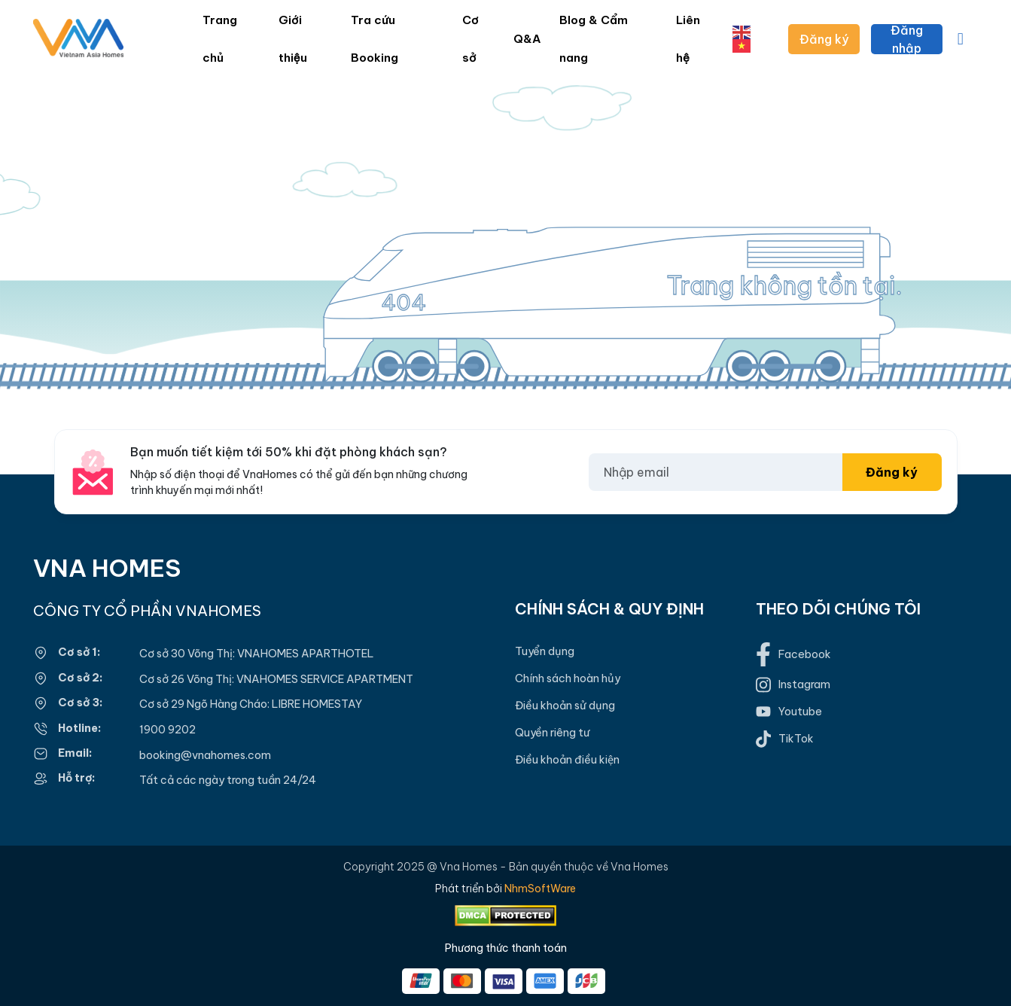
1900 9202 (167, 729)
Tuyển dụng (544, 651)
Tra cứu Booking (374, 39)
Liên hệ (688, 39)
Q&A (527, 39)
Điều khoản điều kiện (567, 760)
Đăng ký (823, 39)
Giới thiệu (293, 39)
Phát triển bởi (505, 888)
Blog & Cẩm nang (593, 39)
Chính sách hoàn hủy (567, 678)
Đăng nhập (907, 39)
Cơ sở (470, 39)
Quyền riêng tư (552, 732)
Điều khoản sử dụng (565, 705)
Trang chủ (220, 39)
